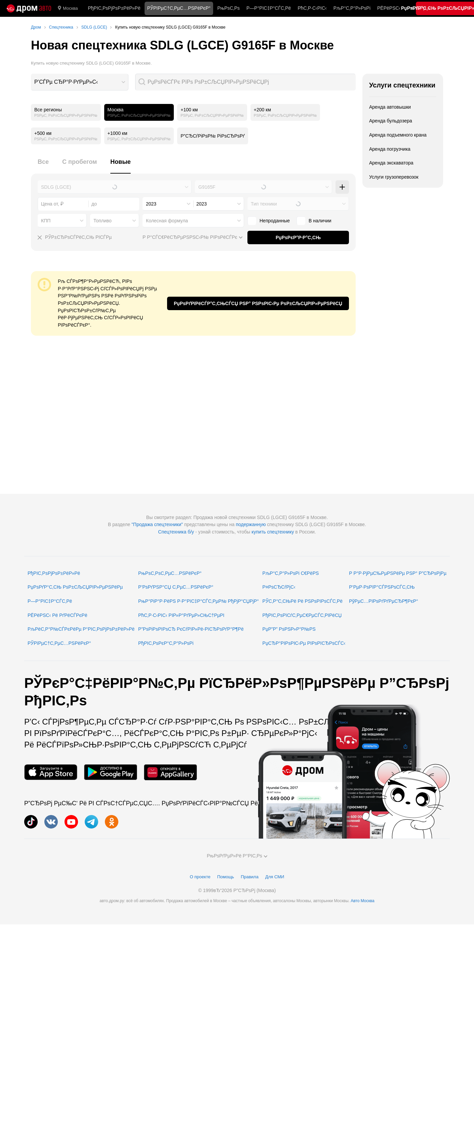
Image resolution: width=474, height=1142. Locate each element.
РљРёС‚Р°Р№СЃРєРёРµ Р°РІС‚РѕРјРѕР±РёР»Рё (81, 629)
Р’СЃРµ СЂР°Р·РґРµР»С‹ (66, 82)
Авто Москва (362, 900)
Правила (250, 876)
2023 (151, 204)
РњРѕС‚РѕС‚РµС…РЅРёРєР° (170, 573)
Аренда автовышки (390, 107)
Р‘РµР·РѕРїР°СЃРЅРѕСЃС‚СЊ (381, 587)
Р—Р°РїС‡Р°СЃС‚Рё (268, 8)
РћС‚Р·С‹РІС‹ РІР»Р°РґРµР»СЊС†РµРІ (181, 615)
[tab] (43, 166)
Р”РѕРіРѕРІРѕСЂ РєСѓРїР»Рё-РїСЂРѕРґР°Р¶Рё (191, 629)
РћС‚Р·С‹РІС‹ (312, 8)
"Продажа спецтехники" (157, 524)
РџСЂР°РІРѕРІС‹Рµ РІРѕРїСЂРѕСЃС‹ (304, 643)
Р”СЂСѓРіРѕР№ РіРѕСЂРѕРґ (213, 136)
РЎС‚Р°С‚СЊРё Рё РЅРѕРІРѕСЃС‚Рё (303, 601)
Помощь (225, 876)
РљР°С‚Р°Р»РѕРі (351, 8)
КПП (45, 220)
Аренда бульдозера (390, 120)
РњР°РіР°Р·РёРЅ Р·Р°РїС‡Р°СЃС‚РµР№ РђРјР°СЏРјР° (198, 601)
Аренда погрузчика (389, 149)
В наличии (320, 220)
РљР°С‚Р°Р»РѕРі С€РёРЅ (291, 573)
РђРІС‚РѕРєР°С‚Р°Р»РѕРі (166, 643)
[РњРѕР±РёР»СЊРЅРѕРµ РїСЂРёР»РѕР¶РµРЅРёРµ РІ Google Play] (110, 772)
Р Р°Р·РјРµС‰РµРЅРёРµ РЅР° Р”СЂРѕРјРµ (397, 573)
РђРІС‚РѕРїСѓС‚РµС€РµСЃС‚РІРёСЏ (302, 615)
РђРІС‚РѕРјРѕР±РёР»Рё (114, 8)
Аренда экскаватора (391, 162)
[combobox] (79, 82)
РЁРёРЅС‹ (388, 8)
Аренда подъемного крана (398, 135)
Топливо (102, 220)
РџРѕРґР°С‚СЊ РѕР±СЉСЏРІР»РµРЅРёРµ (75, 587)
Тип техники (264, 204)
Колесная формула (167, 220)
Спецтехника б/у (176, 532)
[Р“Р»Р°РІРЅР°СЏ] (29, 8)
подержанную (251, 524)
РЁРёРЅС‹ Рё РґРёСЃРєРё (57, 615)
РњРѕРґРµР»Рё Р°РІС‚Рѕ (237, 855)
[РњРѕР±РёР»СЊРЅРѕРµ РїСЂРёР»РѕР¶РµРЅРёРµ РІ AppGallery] (170, 772)
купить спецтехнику (272, 532)
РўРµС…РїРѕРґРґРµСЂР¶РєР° (383, 601)
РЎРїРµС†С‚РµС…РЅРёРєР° (59, 643)
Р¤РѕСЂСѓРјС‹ (279, 587)
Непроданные (275, 220)
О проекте (200, 876)
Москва (68, 8)
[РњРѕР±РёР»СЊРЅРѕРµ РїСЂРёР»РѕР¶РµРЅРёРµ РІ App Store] (50, 772)
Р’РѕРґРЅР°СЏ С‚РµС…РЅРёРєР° (175, 587)
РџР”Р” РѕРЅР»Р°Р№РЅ (289, 629)
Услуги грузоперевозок (394, 177)
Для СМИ (274, 876)
